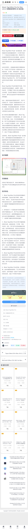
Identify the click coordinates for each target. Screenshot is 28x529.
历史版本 (19, 49)
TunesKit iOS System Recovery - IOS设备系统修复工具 (21, 393)
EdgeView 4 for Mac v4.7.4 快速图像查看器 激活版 (17, 482)
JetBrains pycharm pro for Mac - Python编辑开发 (7, 436)
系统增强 (9, 29)
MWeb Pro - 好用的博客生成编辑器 (20, 456)
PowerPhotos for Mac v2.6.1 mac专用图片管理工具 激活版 (17, 492)
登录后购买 (14, 316)
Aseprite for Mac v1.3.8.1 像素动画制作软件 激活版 (17, 502)
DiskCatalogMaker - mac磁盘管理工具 (7, 392)
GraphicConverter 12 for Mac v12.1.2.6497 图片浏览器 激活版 (17, 487)
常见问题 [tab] (13, 55)
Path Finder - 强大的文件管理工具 (20, 435)
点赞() (23, 359)
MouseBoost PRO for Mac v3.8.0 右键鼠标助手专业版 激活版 (17, 513)
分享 (12, 359)
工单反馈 (12, 351)
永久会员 (20, 310)
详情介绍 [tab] (5, 55)
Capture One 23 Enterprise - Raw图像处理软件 (7, 457)
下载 (7, 399)
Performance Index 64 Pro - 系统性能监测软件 (21, 414)
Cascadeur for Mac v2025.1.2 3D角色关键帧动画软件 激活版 (17, 471)
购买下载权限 (8, 49)
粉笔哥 (5, 360)
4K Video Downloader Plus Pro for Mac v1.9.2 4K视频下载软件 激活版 (17, 498)
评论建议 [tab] (20, 55)
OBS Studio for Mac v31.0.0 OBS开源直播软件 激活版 (17, 476)
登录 (21, 2)
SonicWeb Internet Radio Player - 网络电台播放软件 (7, 414)
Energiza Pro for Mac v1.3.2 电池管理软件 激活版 (17, 518)
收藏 (17, 359)
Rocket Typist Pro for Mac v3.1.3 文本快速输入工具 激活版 (17, 507)
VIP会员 (10, 310)
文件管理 (7, 357)
